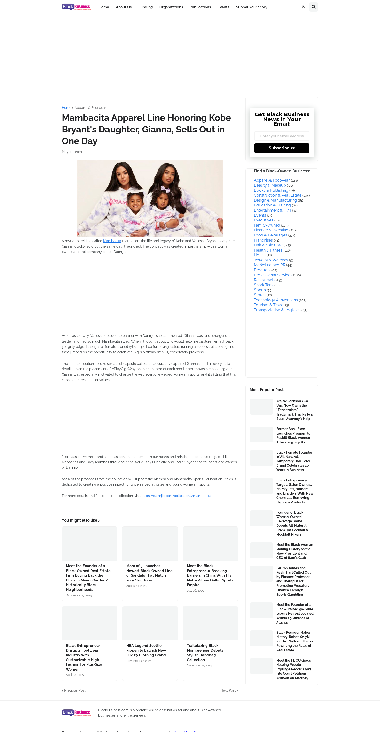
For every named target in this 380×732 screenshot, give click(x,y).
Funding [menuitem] (145, 7)
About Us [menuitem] (124, 7)
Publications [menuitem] (200, 7)
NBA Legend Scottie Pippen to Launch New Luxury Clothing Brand (146, 650)
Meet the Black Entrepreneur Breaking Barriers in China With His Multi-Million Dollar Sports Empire (210, 575)
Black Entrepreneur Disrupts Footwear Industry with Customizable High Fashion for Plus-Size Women (84, 657)
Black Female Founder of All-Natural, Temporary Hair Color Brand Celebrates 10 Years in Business (294, 461)
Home (66, 107)
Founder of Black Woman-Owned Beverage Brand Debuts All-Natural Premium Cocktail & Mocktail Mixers (292, 523)
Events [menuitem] (223, 7)
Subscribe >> (282, 148)
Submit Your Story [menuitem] (251, 7)
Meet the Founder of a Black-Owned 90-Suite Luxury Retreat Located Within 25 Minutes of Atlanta (295, 613)
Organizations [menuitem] (171, 7)
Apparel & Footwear (90, 107)
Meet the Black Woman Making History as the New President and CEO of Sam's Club (294, 551)
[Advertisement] (190, 55)
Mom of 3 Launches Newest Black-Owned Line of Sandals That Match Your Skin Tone (149, 573)
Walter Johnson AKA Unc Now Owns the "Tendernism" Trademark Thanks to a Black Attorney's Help (294, 410)
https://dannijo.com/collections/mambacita (176, 496)
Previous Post (75, 690)
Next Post (228, 690)
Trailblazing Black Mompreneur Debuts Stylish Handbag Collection (205, 652)
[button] (303, 7)
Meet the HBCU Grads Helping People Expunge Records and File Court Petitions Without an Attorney (293, 669)
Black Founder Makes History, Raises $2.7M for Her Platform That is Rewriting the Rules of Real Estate (294, 641)
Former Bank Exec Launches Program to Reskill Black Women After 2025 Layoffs (293, 435)
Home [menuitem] (104, 7)
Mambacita (112, 241)
